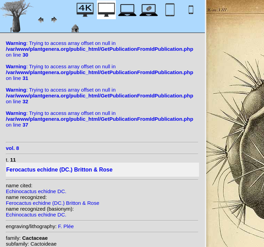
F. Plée (66, 226)
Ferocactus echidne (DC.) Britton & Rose (52, 203)
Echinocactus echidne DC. (36, 191)
